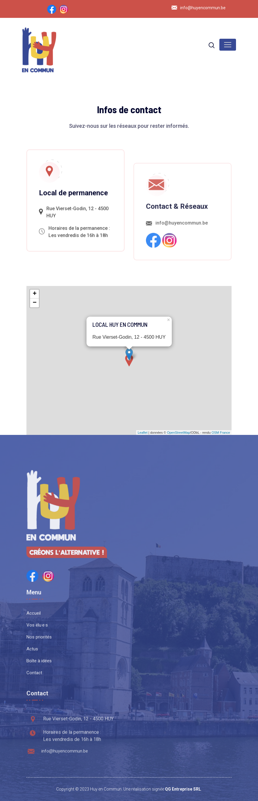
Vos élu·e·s (37, 677)
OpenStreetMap (178, 432)
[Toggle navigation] (227, 45)
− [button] (35, 302)
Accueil (33, 665)
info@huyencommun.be (203, 7)
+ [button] (35, 294)
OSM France (221, 432)
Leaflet (142, 432)
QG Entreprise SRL (183, 789)
